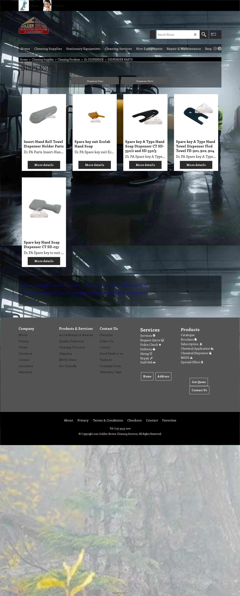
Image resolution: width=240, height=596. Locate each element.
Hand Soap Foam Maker (106, 285)
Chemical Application (197, 348)
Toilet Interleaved (96, 293)
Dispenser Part (64, 293)
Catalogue (188, 335)
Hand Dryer (26, 285)
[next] (219, 48)
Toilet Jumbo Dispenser (116, 293)
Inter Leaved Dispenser (31, 293)
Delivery (147, 349)
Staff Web (147, 362)
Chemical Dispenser (196, 353)
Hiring (146, 354)
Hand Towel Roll (49, 293)
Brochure (189, 339)
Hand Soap (89, 285)
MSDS (187, 357)
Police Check (150, 345)
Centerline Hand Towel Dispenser (133, 285)
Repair (146, 358)
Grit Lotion (74, 285)
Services (147, 335)
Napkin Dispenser (80, 293)
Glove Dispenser (58, 285)
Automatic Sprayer (41, 285)
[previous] (215, 48)
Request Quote (152, 340)
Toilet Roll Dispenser (137, 293)
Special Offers (192, 362)
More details (44, 165)
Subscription (192, 344)
